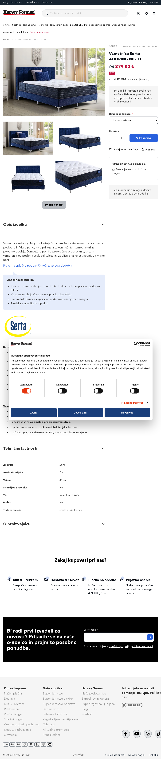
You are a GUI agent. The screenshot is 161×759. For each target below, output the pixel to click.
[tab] (54, 224)
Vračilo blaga (13, 714)
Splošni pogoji (13, 719)
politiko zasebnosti (142, 646)
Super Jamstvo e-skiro (58, 698)
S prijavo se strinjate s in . (118, 646)
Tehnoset (49, 724)
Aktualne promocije (56, 729)
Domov (6, 39)
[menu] (80, 28)
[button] (138, 13)
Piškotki (153, 754)
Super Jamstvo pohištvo (59, 704)
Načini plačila (13, 693)
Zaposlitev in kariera (95, 698)
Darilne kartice (31, 2)
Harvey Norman (93, 688)
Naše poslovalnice (94, 693)
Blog (85, 709)
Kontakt (154, 2)
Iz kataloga (22, 32)
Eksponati (47, 2)
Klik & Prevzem (14, 704)
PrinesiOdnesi (52, 735)
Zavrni (33, 412)
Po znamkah (8, 32)
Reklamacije (12, 709)
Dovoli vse (127, 412)
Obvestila (10, 735)
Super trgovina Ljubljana (98, 704)
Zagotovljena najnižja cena (61, 719)
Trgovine (132, 2)
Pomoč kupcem (15, 688)
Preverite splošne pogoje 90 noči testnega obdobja (37, 265)
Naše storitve (53, 688)
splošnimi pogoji (118, 646)
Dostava (9, 698)
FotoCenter (16, 2)
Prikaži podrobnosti (132, 402)
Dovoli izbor (80, 412)
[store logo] (19, 12)
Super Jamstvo (53, 693)
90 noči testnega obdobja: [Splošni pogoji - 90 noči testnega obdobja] (129, 163)
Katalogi (143, 2)
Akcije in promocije (39, 32)
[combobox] (87, 13)
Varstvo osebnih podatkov (21, 724)
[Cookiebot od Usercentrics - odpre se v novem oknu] (136, 343)
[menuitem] (6, 24)
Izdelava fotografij (55, 714)
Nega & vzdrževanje (17, 729)
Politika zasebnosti (114, 754)
